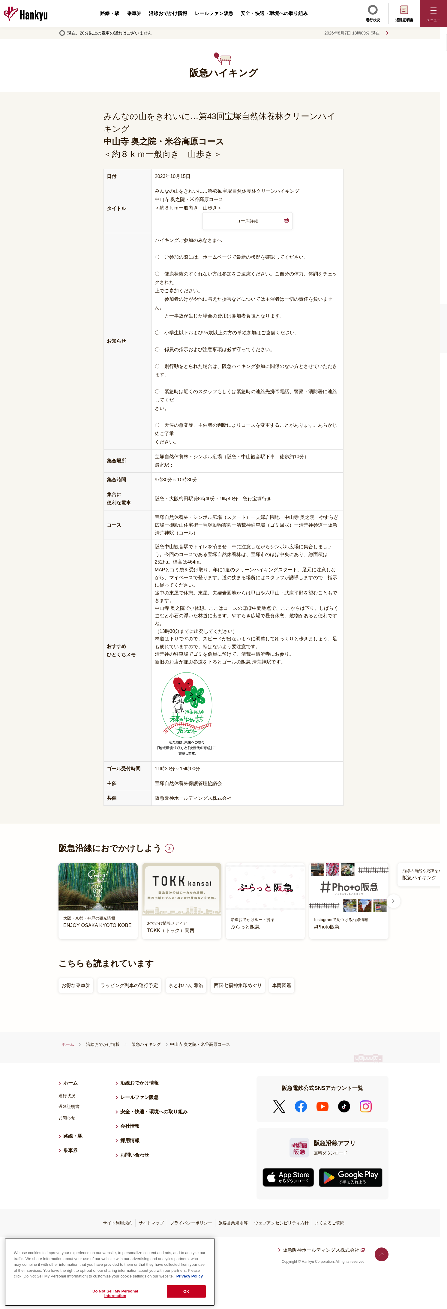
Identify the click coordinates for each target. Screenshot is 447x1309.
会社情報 (130, 1126)
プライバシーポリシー (191, 1223)
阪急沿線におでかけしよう (110, 848)
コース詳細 (248, 221)
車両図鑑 (281, 985)
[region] (110, 1272)
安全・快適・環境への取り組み (274, 13)
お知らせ (66, 1117)
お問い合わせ (134, 1155)
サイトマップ (151, 1223)
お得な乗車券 (76, 985)
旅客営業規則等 (233, 1223)
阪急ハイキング (146, 1044)
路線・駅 (109, 13)
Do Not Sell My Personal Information (115, 1293)
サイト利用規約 (117, 1223)
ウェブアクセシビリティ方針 (281, 1223)
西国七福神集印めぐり (238, 985)
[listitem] (223, 901)
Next (393, 901)
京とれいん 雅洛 (186, 985)
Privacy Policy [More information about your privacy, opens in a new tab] (189, 1276)
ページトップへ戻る (381, 1255)
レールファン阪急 (214, 13)
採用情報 (132, 1140)
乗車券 (134, 13)
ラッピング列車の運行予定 (129, 985)
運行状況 (373, 13)
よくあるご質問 (329, 1223)
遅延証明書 (404, 13)
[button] (433, 13)
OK (186, 1291)
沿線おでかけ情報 (168, 13)
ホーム (68, 1044)
